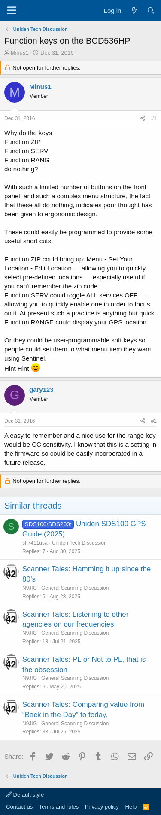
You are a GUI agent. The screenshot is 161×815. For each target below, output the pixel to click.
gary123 (41, 389)
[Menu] (12, 10)
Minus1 (20, 52)
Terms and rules (59, 806)
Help (131, 806)
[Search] (151, 10)
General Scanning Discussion (75, 588)
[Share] (142, 119)
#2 (154, 421)
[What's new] (133, 10)
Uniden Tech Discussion (79, 543)
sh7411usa (35, 543)
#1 (154, 118)
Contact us (19, 806)
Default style (25, 794)
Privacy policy (102, 806)
